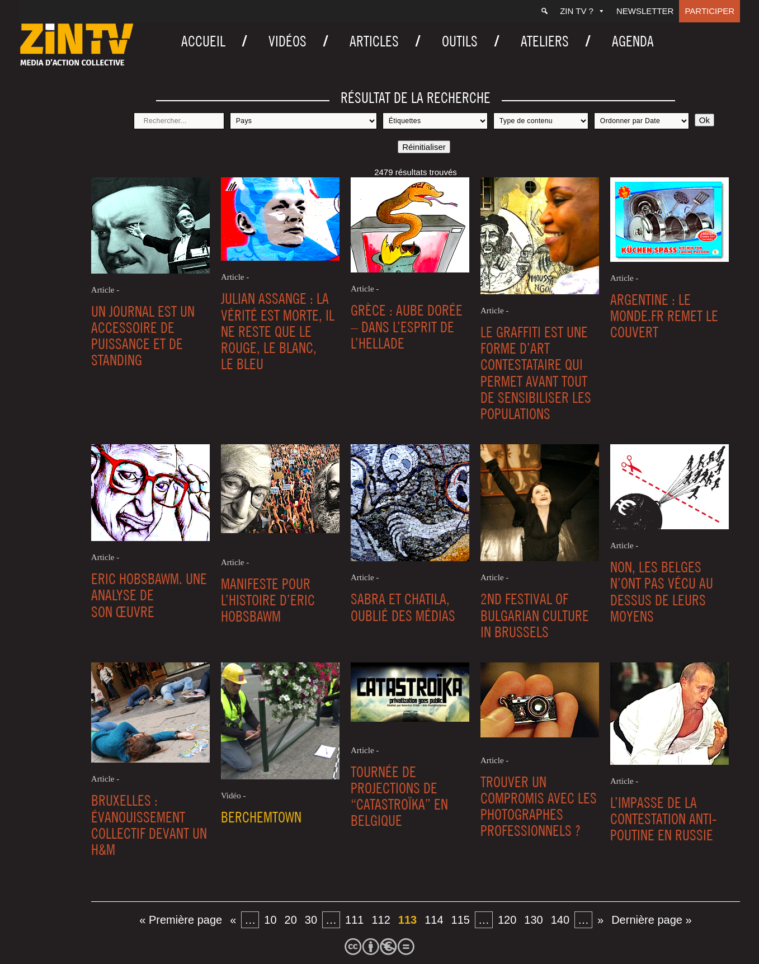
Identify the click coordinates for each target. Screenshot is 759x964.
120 (507, 920)
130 (533, 920)
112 (380, 920)
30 (311, 920)
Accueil (203, 41)
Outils (460, 41)
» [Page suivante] (600, 920)
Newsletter (645, 11)
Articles (374, 41)
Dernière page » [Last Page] (651, 920)
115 (460, 920)
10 (270, 920)
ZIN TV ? (582, 11)
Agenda (633, 41)
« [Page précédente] (233, 920)
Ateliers (545, 41)
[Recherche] (544, 11)
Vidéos (287, 41)
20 (291, 920)
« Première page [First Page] (180, 920)
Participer (709, 11)
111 (354, 920)
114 (434, 920)
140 (560, 920)
